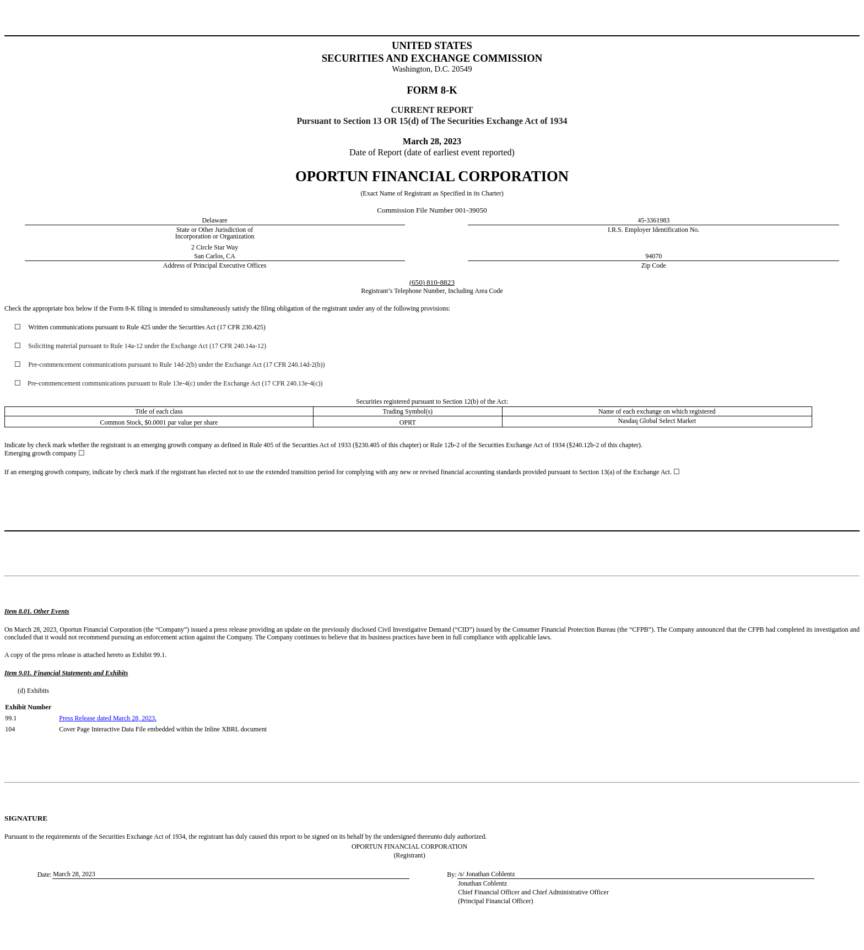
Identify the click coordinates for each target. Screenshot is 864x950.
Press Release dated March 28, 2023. (107, 718)
